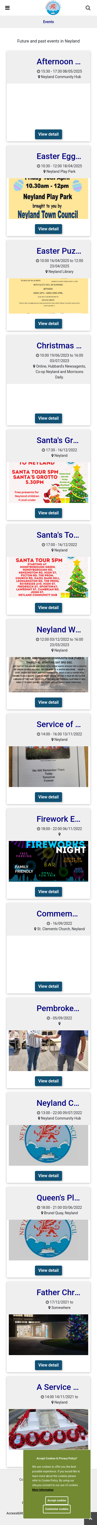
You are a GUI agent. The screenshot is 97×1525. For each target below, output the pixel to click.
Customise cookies (57, 1509)
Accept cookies (56, 1500)
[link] (53, 7)
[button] (88, 8)
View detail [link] (48, 134)
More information (43, 1490)
